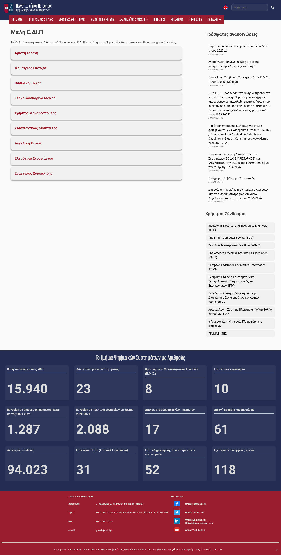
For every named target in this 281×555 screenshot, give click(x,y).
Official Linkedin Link (195, 520)
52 (152, 469)
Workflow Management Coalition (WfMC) (234, 245)
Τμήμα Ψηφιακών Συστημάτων (33, 10)
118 (225, 469)
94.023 (27, 469)
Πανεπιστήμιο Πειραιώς (34, 5)
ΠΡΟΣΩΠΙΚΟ (159, 19)
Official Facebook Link (195, 504)
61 (221, 429)
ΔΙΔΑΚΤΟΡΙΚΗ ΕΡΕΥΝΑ (102, 19)
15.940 (27, 389)
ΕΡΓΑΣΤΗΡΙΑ (177, 19)
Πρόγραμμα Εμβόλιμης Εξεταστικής (231, 178)
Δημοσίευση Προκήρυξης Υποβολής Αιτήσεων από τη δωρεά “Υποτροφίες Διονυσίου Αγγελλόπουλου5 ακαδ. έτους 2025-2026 (238, 194)
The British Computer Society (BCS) (230, 237)
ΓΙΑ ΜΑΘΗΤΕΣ (214, 19)
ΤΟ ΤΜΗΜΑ (16, 19)
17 (152, 429)
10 (221, 389)
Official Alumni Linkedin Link (199, 523)
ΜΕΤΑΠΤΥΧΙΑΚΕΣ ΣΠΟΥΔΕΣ (72, 19)
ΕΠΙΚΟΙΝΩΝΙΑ (195, 19)
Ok (225, 549)
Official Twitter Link (194, 512)
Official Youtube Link (195, 530)
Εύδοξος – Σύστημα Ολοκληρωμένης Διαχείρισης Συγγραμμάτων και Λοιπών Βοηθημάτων (234, 298)
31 (83, 469)
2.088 (92, 429)
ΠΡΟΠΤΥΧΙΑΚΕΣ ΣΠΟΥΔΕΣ (40, 19)
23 (83, 389)
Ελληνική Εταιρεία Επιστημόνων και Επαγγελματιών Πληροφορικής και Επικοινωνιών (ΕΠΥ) (231, 281)
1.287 (23, 429)
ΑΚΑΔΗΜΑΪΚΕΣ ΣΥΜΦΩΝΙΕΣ (133, 19)
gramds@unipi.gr (104, 530)
